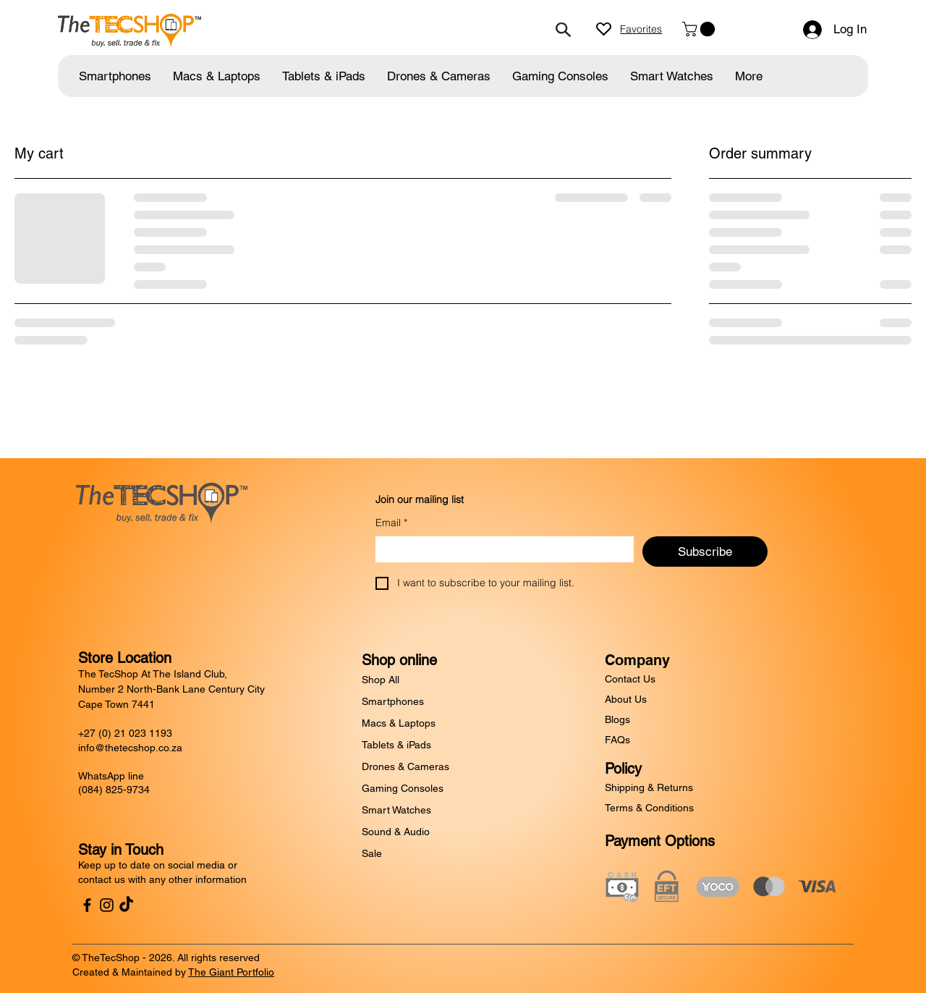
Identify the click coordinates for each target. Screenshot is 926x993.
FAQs (617, 739)
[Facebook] (87, 905)
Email (391, 523)
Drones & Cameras (405, 766)
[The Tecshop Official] (126, 905)
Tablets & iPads (396, 745)
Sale (372, 853)
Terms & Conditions (649, 808)
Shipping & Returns (649, 787)
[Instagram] (107, 905)
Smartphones (393, 701)
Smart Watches (396, 810)
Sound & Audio (396, 831)
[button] (700, 29)
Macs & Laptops (399, 723)
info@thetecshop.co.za (130, 747)
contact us (101, 879)
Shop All (380, 679)
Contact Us (630, 679)
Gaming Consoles (402, 788)
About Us (626, 699)
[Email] (500, 549)
